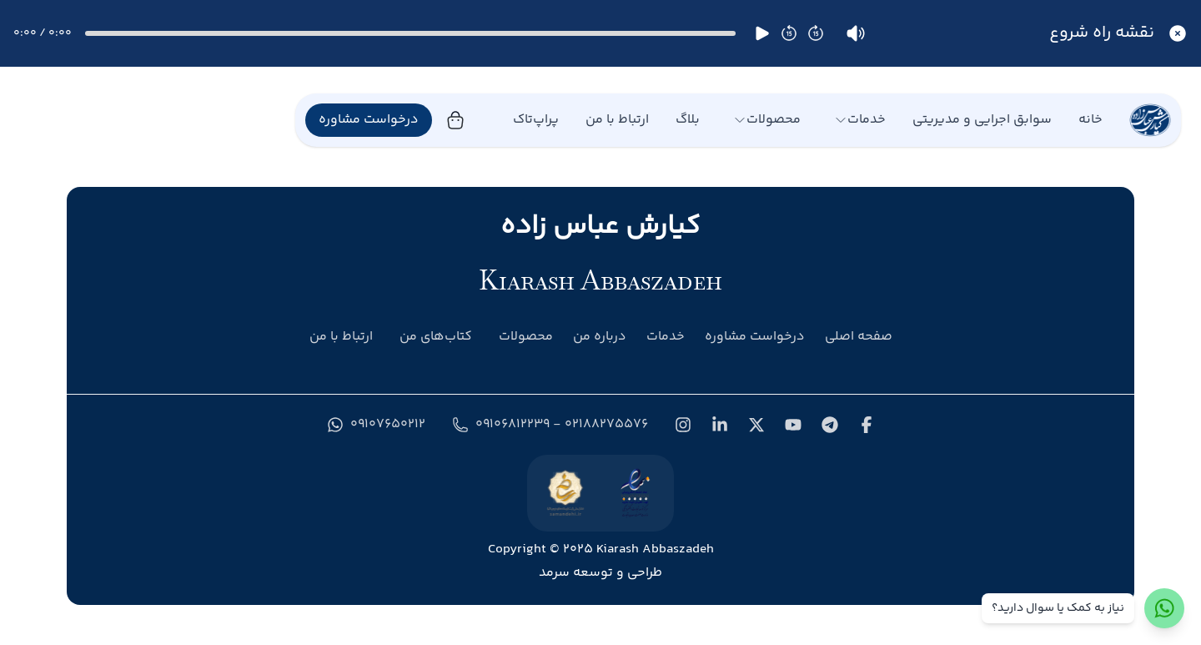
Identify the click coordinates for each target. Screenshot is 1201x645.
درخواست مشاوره (369, 119)
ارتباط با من (617, 120)
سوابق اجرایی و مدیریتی (982, 120)
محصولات (767, 120)
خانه (1090, 120)
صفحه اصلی (858, 336)
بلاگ (688, 120)
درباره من (599, 336)
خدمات (860, 120)
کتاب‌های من (435, 337)
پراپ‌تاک (536, 120)
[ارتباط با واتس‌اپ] (1164, 608)
